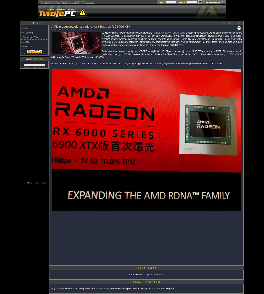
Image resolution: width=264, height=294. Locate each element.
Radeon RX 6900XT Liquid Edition (169, 33)
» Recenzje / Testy (30, 37)
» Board (25, 42)
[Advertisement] (159, 13)
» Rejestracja (28, 46)
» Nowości (26, 28)
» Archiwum (27, 32)
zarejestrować (102, 288)
